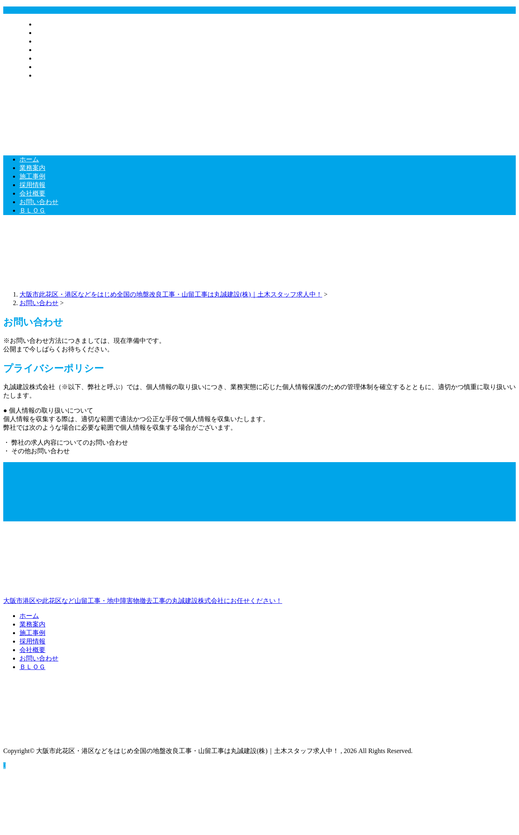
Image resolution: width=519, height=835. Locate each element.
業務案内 (49, 32)
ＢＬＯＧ (49, 75)
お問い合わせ (55, 66)
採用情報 (49, 49)
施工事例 (49, 41)
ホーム (45, 24)
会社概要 (49, 58)
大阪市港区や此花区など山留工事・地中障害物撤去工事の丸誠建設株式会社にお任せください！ (259, 566)
